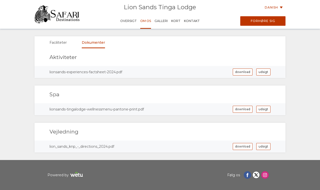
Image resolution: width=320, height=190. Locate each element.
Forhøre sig (263, 21)
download (242, 72)
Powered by (66, 175)
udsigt (263, 72)
